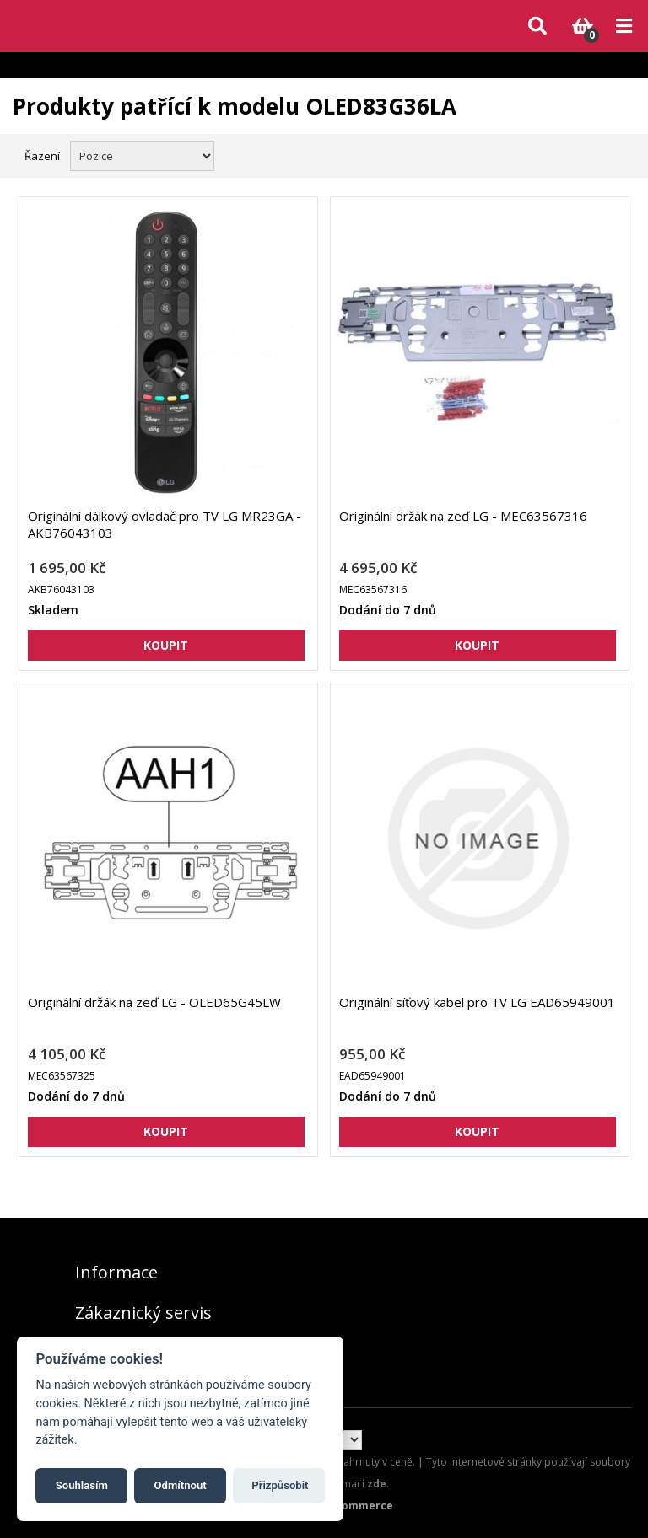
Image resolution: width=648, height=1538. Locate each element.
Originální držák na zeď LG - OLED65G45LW (154, 1002)
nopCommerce (354, 1505)
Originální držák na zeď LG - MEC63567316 (463, 515)
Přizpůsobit (279, 1485)
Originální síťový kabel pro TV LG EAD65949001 (477, 1002)
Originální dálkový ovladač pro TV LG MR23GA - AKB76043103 (164, 524)
